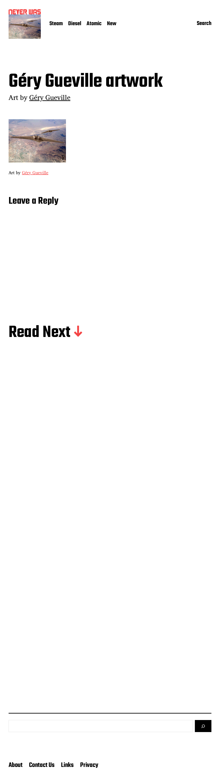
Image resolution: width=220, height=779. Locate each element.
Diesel (74, 24)
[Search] (203, 726)
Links (67, 765)
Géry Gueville (49, 97)
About (16, 765)
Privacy (89, 765)
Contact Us (42, 765)
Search (204, 24)
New (111, 24)
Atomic (94, 24)
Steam (56, 24)
